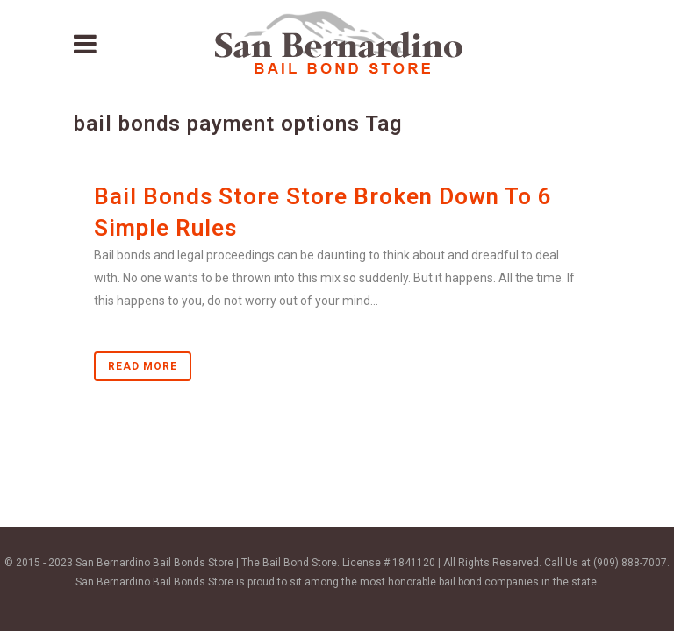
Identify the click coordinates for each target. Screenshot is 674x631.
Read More (142, 366)
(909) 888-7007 (630, 563)
